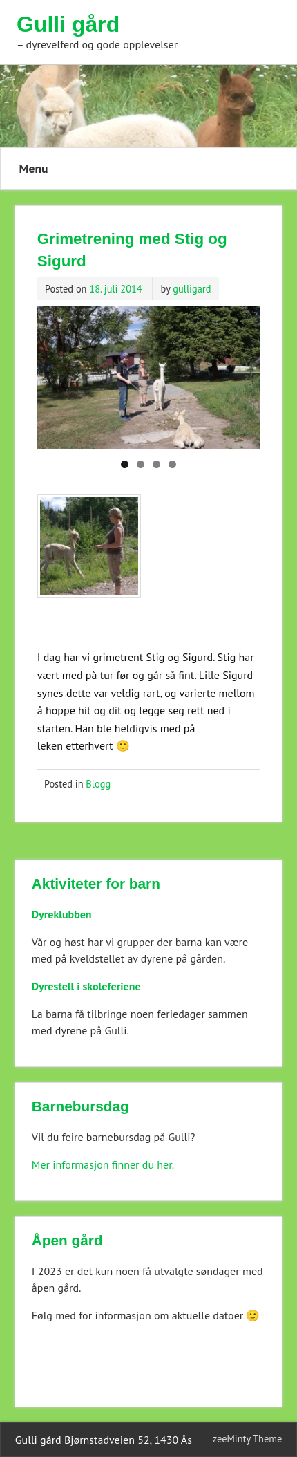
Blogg (98, 783)
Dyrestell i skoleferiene (86, 986)
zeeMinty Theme (247, 1438)
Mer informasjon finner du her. (103, 1164)
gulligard (192, 288)
